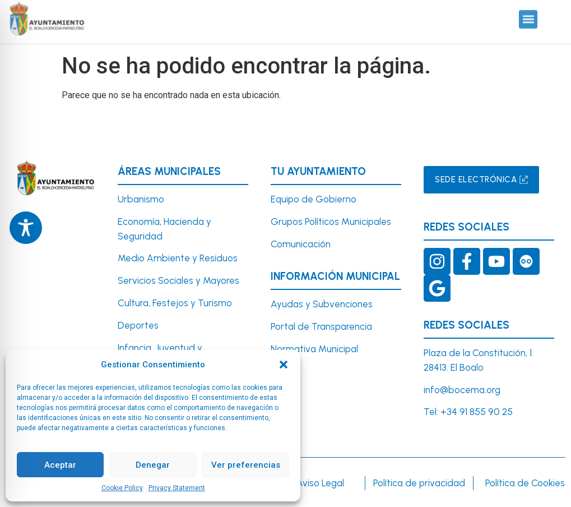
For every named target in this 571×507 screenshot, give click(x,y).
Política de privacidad (419, 482)
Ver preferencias (245, 465)
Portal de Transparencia (321, 326)
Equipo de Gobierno (313, 199)
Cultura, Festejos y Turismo (175, 302)
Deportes (138, 325)
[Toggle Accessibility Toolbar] (25, 227)
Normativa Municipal (314, 348)
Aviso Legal (320, 482)
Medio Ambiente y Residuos (178, 258)
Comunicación (301, 244)
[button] (283, 364)
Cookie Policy (122, 488)
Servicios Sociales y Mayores (178, 280)
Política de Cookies (525, 482)
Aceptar (60, 465)
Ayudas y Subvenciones (322, 304)
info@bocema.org (462, 389)
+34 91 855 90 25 (476, 411)
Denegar (153, 465)
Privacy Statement (176, 488)
